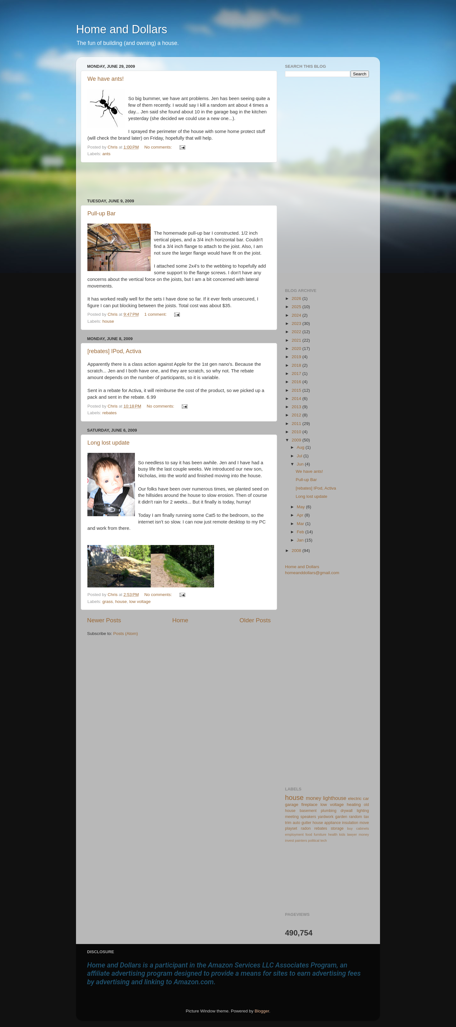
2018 (297, 365)
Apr (301, 515)
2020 (297, 348)
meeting (292, 817)
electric (355, 798)
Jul (300, 455)
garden (341, 817)
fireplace (309, 804)
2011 (297, 423)
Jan (301, 540)
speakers (308, 817)
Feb (301, 531)
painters (301, 840)
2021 (297, 340)
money (313, 798)
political (314, 840)
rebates (109, 412)
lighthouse (334, 798)
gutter (306, 823)
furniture (320, 834)
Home (180, 620)
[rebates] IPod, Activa (114, 351)
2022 (297, 331)
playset (291, 828)
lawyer (352, 834)
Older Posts (255, 620)
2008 (297, 550)
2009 (297, 440)
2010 (297, 431)
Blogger (262, 1011)
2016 (297, 381)
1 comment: (156, 314)
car (366, 798)
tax (366, 817)
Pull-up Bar (101, 213)
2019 (297, 356)
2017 (297, 373)
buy (349, 828)
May (301, 506)
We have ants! (105, 79)
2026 (297, 298)
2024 (297, 315)
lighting (363, 810)
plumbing (328, 810)
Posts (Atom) (125, 633)
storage (337, 828)
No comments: (158, 147)
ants (106, 153)
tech (323, 840)
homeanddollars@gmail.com (312, 572)
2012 (297, 415)
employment (294, 834)
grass (107, 601)
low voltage (140, 601)
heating (354, 804)
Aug (301, 447)
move (364, 823)
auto (296, 823)
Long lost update (108, 443)
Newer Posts (104, 620)
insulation (350, 823)
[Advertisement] (179, 180)
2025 (297, 306)
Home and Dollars (121, 29)
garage (291, 804)
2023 (297, 323)
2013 (297, 406)
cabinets (362, 828)
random (355, 817)
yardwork (325, 817)
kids (342, 834)
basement (308, 810)
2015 (297, 390)
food (308, 834)
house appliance (327, 823)
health (332, 834)
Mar (301, 523)
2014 (297, 398)
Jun (301, 464)
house (108, 321)
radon (306, 828)
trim (288, 823)
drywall (347, 810)
